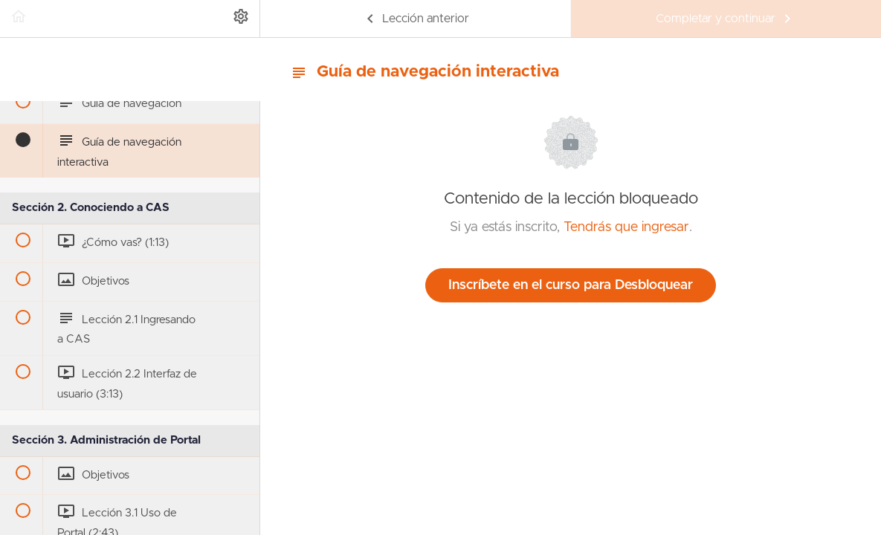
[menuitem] (240, 18)
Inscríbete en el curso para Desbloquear (570, 285)
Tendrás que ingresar (626, 227)
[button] (18, 18)
